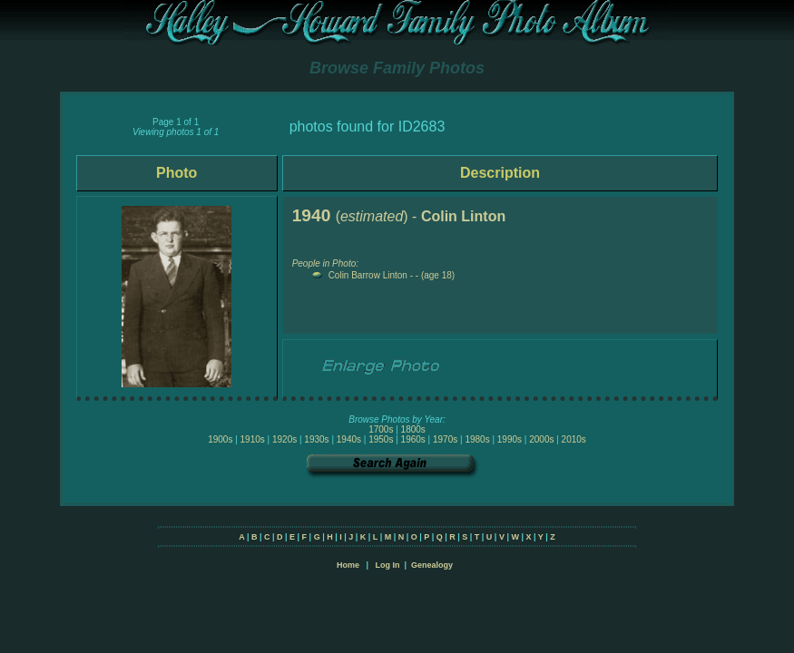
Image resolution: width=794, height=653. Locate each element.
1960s (413, 439)
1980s (477, 439)
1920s (284, 439)
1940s (349, 439)
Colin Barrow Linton (367, 275)
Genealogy (432, 565)
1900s (220, 439)
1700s (380, 429)
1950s (380, 439)
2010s (574, 439)
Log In (387, 565)
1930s (316, 439)
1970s (445, 439)
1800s (413, 429)
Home (348, 565)
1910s (252, 439)
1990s (509, 439)
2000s (541, 439)
